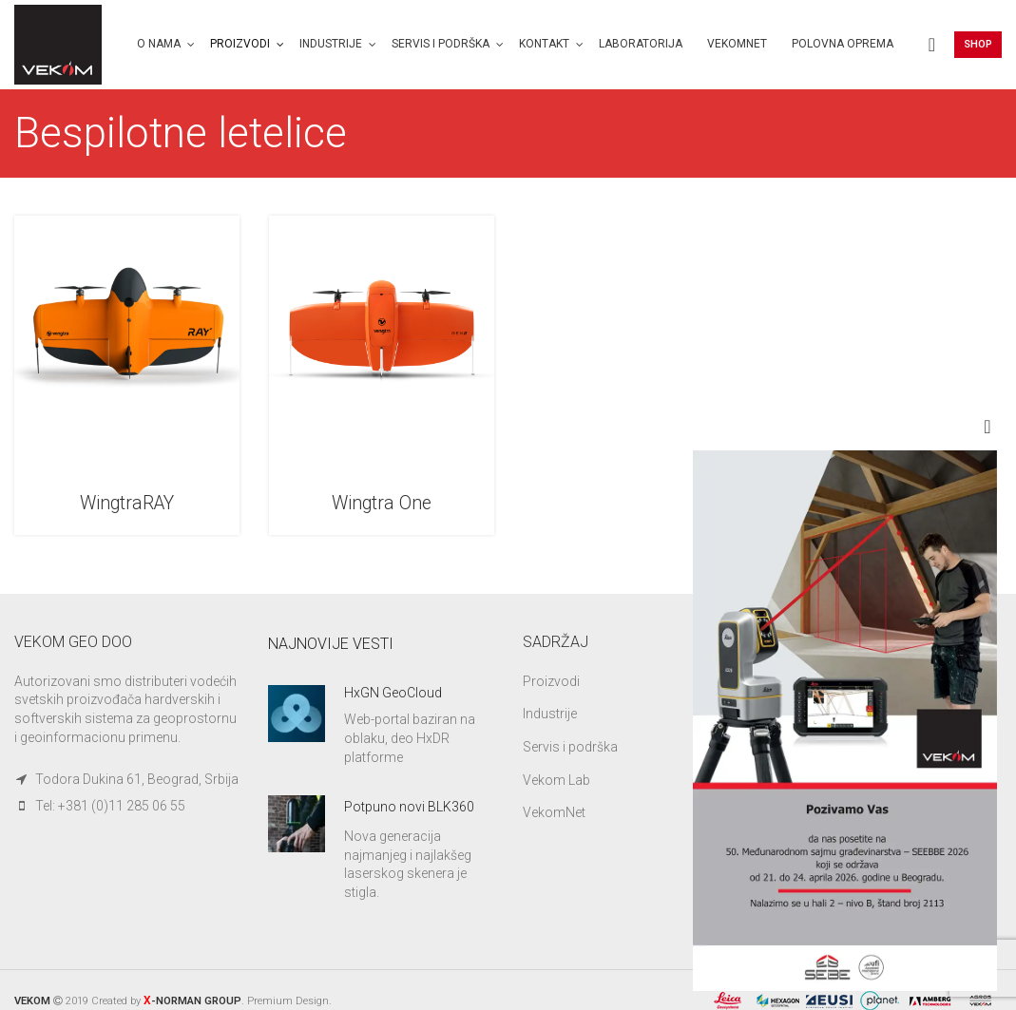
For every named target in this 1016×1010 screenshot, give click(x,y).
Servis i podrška (570, 747)
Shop (978, 45)
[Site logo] (59, 43)
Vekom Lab (556, 781)
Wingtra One (381, 504)
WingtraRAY (127, 504)
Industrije (550, 714)
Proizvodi (551, 682)
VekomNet (554, 813)
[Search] (932, 46)
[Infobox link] (380, 728)
